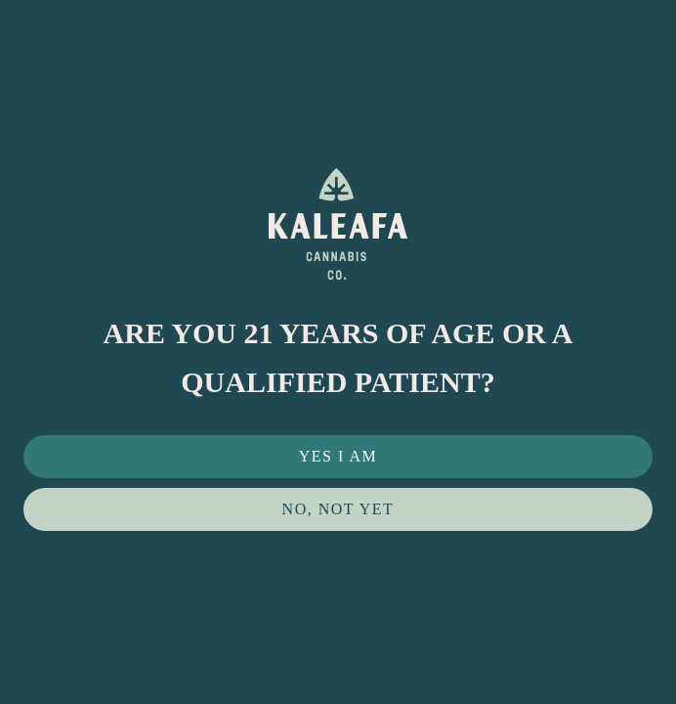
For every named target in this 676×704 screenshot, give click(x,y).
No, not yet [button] (338, 509)
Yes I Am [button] (338, 456)
